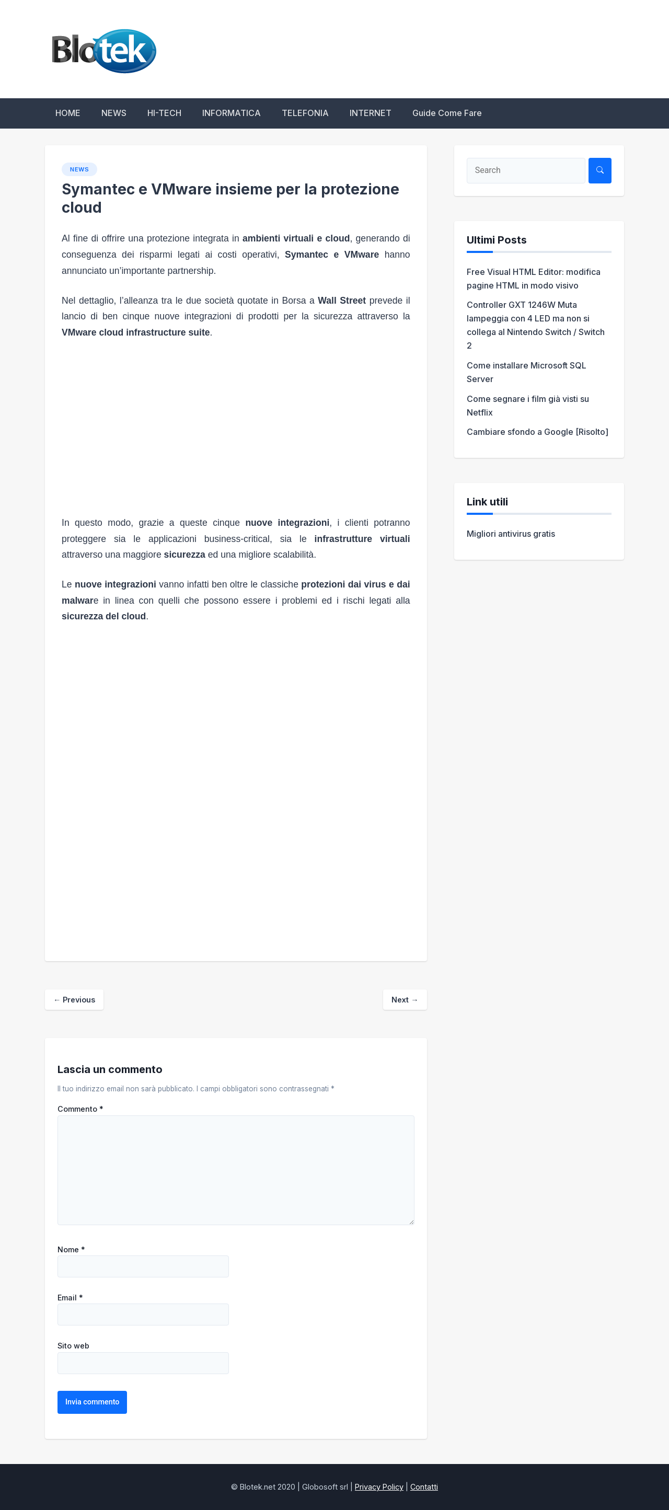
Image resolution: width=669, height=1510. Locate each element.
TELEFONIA (305, 113)
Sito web (73, 1346)
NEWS (113, 113)
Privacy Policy (379, 1486)
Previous (74, 999)
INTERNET (370, 113)
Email (70, 1297)
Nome (71, 1249)
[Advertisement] (236, 427)
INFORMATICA (231, 113)
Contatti (424, 1486)
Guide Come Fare (447, 113)
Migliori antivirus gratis (511, 533)
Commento (80, 1109)
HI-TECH (164, 113)
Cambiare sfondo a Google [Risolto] (537, 432)
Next (404, 999)
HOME (67, 113)
